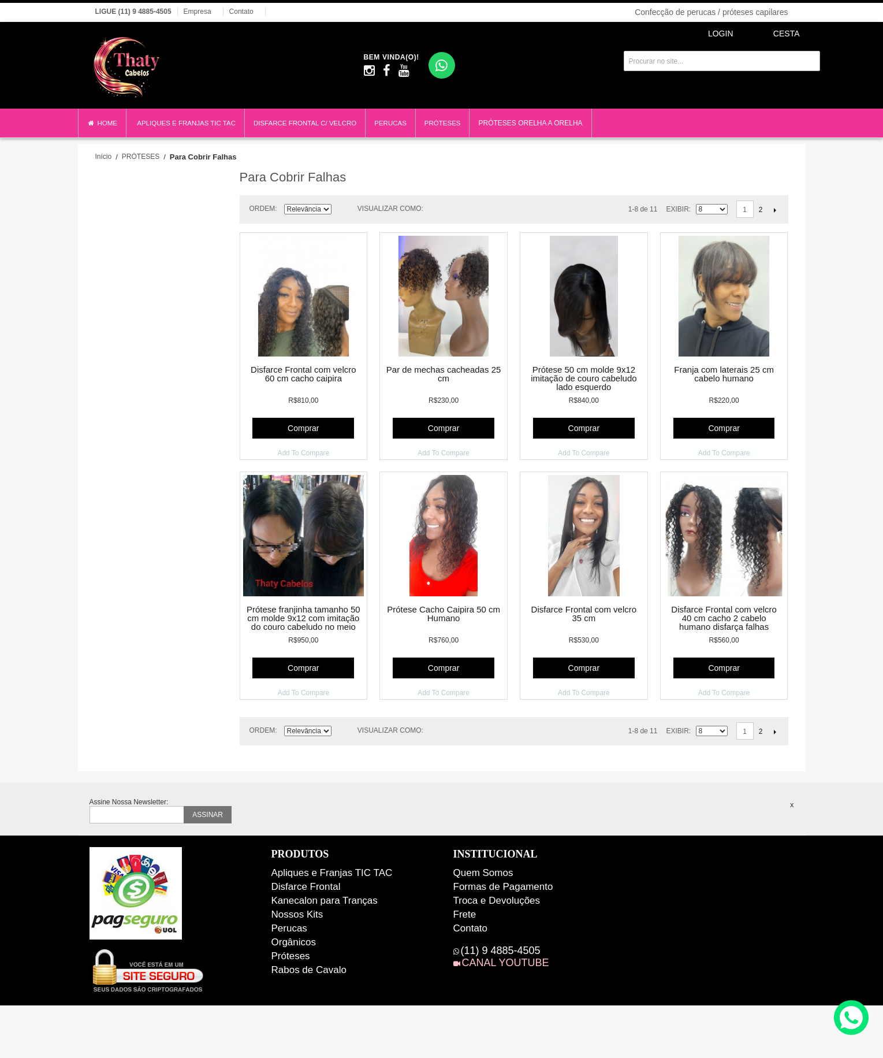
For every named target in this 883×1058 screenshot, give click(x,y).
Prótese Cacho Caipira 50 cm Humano (443, 614)
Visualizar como (389, 209)
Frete (464, 914)
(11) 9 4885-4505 (501, 950)
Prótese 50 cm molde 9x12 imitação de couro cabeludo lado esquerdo (583, 378)
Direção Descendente (342, 211)
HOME (102, 123)
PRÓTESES (442, 123)
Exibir (677, 209)
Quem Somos (483, 872)
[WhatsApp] (442, 65)
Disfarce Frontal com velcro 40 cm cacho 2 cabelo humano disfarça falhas (724, 618)
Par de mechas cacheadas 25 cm (443, 374)
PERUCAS (390, 123)
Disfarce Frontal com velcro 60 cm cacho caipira (303, 374)
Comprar (303, 428)
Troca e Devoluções (497, 900)
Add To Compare (303, 453)
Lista (459, 209)
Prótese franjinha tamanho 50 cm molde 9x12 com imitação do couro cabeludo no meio (303, 618)
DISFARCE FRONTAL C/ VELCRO (305, 123)
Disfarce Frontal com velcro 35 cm (584, 614)
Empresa (197, 12)
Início (103, 157)
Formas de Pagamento (503, 886)
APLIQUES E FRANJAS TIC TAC (186, 123)
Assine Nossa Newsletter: (129, 802)
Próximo (775, 209)
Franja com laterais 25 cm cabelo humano (724, 374)
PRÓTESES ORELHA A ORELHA (530, 123)
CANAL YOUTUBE (505, 962)
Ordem (262, 209)
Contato (241, 12)
